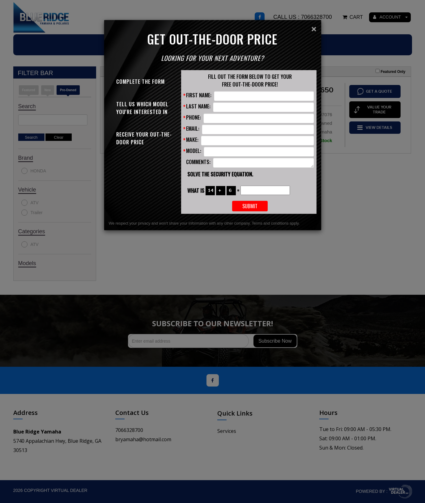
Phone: (193, 117)
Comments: (198, 162)
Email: (192, 128)
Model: (193, 150)
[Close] (313, 29)
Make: (192, 139)
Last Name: (198, 106)
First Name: (198, 95)
